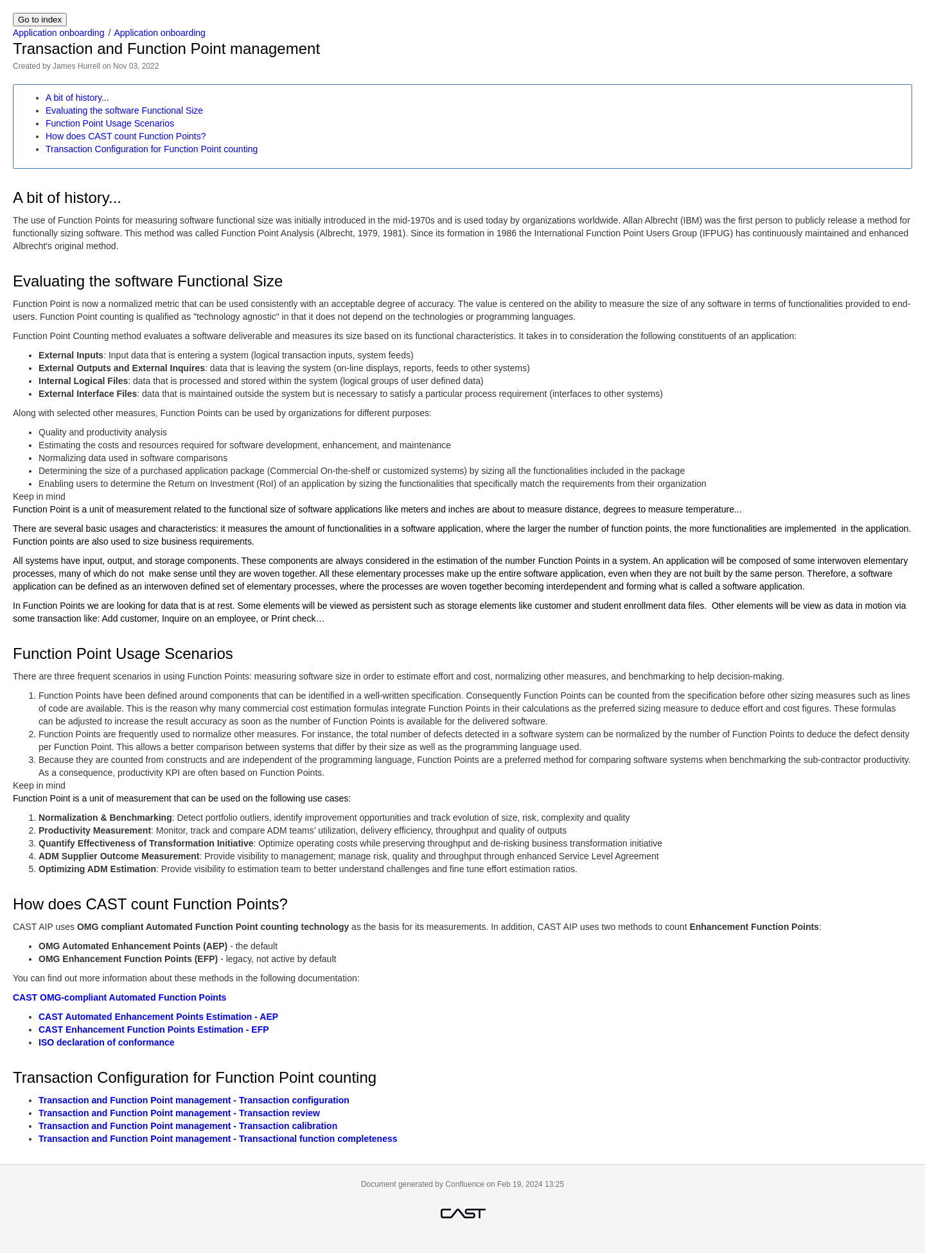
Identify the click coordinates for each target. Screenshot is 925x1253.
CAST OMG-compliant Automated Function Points (119, 997)
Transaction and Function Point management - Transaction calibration (188, 1126)
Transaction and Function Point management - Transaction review (179, 1113)
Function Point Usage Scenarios (110, 123)
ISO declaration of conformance (107, 1042)
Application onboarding (58, 33)
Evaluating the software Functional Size (124, 110)
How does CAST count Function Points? (126, 136)
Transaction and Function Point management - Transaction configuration (194, 1100)
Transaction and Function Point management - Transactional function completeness (218, 1139)
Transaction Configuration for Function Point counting (152, 149)
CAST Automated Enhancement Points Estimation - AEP (158, 1017)
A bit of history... (77, 97)
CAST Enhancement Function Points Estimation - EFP (154, 1029)
